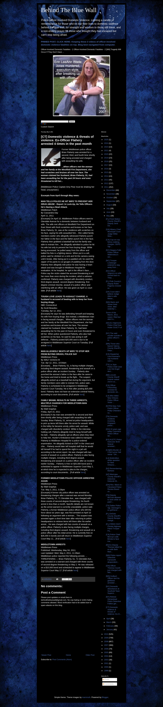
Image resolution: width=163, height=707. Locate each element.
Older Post (90, 655)
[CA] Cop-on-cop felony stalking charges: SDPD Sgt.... (113, 243)
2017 (106, 165)
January (110, 630)
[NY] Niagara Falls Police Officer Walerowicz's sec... (113, 253)
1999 (106, 671)
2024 (106, 143)
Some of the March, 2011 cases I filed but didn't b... (113, 316)
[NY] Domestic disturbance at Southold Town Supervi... (113, 589)
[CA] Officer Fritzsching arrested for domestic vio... (112, 388)
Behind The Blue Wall (69, 10)
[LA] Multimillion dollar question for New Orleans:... (113, 461)
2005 (106, 652)
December (110, 190)
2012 (106, 183)
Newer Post (46, 655)
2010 (106, 634)
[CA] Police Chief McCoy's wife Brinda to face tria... (113, 537)
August (109, 205)
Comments (108, 684)
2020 (106, 154)
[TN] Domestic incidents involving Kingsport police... (112, 420)
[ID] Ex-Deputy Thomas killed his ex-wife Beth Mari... (114, 548)
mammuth (86, 697)
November (110, 194)
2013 (106, 180)
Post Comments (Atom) (62, 659)
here (59, 290)
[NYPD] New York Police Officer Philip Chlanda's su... (113, 409)
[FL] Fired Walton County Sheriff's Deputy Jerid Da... (113, 222)
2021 (106, 150)
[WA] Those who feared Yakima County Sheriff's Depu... (113, 347)
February (110, 626)
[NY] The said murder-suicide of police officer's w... (114, 336)
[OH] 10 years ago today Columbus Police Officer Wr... (113, 432)
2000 (106, 667)
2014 (106, 176)
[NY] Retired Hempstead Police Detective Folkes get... (113, 600)
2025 (106, 140)
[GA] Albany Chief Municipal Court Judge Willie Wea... (113, 232)
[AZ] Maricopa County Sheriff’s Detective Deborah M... (113, 477)
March (109, 622)
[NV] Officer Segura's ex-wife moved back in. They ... (113, 274)
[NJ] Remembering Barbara (114, 469)
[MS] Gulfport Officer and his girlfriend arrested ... (113, 579)
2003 (106, 660)
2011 (106, 187)
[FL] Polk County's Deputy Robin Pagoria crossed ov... (113, 284)
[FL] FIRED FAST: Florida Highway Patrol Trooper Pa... (113, 527)
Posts (106, 679)
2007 (106, 645)
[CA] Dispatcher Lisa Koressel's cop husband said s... (113, 357)
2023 (106, 147)
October (110, 198)
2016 (106, 169)
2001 (106, 663)
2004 (106, 656)
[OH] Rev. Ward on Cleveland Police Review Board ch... (114, 488)
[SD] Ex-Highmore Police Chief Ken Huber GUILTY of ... (114, 326)
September (111, 201)
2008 (106, 641)
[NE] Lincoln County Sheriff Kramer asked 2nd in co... (112, 378)
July (108, 208)
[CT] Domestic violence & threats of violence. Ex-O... (113, 610)
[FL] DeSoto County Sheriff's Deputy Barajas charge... (113, 517)
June (108, 212)
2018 (106, 161)
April (108, 619)
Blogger (105, 697)
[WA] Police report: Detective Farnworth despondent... (113, 558)
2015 (106, 172)
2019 (106, 158)
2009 (106, 638)
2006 (106, 649)
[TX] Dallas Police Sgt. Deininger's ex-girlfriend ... (113, 508)
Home (68, 655)
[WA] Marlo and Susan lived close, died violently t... (112, 305)
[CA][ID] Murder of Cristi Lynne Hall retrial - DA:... (113, 452)
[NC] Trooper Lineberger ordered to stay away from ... (113, 264)
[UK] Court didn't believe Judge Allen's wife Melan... (113, 295)
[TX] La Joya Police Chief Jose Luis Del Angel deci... (114, 367)
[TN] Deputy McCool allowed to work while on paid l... (113, 498)
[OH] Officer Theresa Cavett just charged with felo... (114, 569)
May (108, 216)
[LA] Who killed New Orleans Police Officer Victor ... (112, 399)
